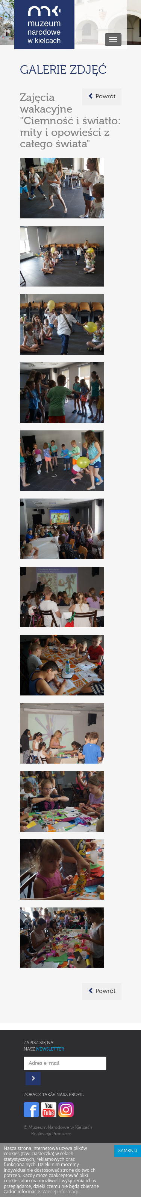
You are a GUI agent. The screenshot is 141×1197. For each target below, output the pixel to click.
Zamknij (127, 1151)
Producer (61, 1134)
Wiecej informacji (60, 1191)
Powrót (101, 96)
